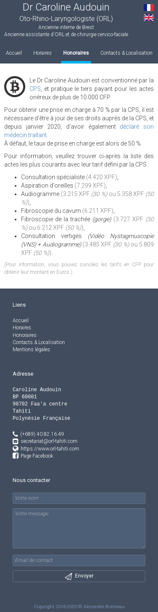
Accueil (14, 53)
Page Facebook (37, 456)
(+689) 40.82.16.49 (38, 434)
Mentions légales (31, 349)
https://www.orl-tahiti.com (50, 449)
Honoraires (76, 53)
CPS (35, 88)
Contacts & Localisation (126, 53)
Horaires (42, 53)
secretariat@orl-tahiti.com (49, 441)
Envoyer (79, 576)
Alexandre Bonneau (104, 606)
